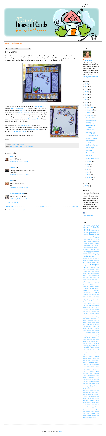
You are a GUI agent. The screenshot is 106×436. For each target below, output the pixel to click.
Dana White (88, 60)
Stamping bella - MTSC (93, 269)
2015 (86, 92)
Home (7, 43)
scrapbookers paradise (89, 337)
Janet (11, 180)
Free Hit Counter (88, 215)
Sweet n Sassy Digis (92, 279)
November (90, 110)
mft (84, 315)
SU (84, 262)
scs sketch (96, 339)
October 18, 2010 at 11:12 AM (18, 199)
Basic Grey (86, 227)
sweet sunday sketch (91, 399)
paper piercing (95, 330)
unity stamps (91, 413)
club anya (96, 303)
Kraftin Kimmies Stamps (89, 241)
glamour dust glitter (34, 119)
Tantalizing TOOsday (19, 131)
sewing (84, 341)
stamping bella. (94, 371)
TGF (95, 281)
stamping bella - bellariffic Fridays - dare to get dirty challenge (91, 343)
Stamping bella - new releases (91, 271)
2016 (86, 89)
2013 (86, 97)
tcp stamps (94, 402)
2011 (86, 102)
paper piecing (87, 330)
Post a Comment (13, 203)
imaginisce (93, 311)
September (90, 115)
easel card (91, 309)
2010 (86, 105)
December (90, 107)
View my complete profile (90, 77)
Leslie (11, 156)
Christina (12, 167)
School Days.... (90, 147)
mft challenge (95, 317)
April (88, 172)
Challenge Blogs (17, 43)
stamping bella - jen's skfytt (91, 358)
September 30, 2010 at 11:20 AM (19, 187)
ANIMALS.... (90, 155)
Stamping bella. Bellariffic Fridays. (91, 273)
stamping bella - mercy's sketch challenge (21, 146)
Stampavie (85, 265)
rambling (85, 335)
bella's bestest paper (25, 113)
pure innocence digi (94, 334)
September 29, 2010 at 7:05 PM (19, 161)
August (89, 161)
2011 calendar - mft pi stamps (91, 225)
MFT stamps (92, 253)
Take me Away (90, 129)
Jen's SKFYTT (94, 238)
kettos (86, 313)
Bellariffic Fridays (26, 125)
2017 (86, 86)
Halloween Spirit (91, 120)
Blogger (61, 431)
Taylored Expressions (89, 294)
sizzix (88, 341)
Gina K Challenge (88, 236)
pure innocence (87, 332)
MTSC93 (23, 110)
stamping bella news (88, 368)
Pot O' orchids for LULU (19, 108)
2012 (86, 100)
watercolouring (92, 415)
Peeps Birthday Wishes (90, 126)
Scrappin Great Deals (93, 262)
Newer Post (9, 206)
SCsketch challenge (93, 260)
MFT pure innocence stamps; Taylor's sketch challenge (91, 251)
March (89, 174)
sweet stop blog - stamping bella (91, 385)
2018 (86, 84)
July (88, 164)
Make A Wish (90, 153)
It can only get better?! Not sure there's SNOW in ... (92, 134)
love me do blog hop (94, 313)
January (89, 180)
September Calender (92, 158)
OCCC (87, 258)
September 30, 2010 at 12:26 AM (19, 174)
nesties (96, 328)
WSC (93, 296)
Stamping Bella (39, 106)
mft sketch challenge (89, 318)
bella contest (90, 298)
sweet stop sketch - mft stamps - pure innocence (91, 390)
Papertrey (95, 258)
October (89, 112)
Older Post (75, 206)
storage (91, 379)
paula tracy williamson (17, 193)
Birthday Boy (90, 123)
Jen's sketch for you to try (91, 239)
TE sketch (90, 281)
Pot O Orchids (90, 117)
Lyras (89, 243)
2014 (86, 94)
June (88, 167)
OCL (91, 258)
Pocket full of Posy (91, 138)
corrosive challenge (89, 305)
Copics (91, 234)
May (88, 169)
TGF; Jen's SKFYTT (93, 282)
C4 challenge (92, 232)
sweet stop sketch (88, 387)
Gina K (97, 234)
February (89, 177)
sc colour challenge (93, 335)
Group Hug (89, 150)
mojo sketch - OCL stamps (89, 326)
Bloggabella (34, 129)
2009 (86, 183)
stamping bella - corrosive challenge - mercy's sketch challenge (91, 354)
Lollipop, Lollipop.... (92, 145)
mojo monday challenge (91, 324)
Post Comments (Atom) (20, 210)
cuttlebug (85, 309)
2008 (86, 186)
